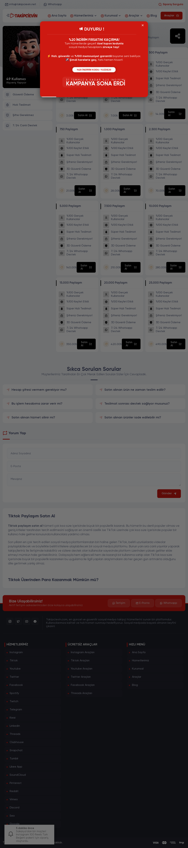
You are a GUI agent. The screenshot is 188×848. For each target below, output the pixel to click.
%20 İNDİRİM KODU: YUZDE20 (94, 69)
